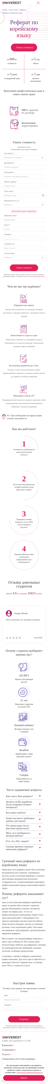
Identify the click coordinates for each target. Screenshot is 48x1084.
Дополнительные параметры (24, 211)
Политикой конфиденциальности (29, 1073)
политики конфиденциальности (36, 276)
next (28, 601)
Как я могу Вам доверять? (19, 796)
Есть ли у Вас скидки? (17, 841)
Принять (24, 1078)
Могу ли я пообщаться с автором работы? (18, 834)
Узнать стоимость (24, 47)
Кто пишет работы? (16, 812)
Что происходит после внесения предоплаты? (17, 827)
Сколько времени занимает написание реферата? (20, 848)
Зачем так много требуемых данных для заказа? (20, 819)
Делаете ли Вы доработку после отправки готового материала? (19, 804)
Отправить (24, 1019)
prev (19, 601)
